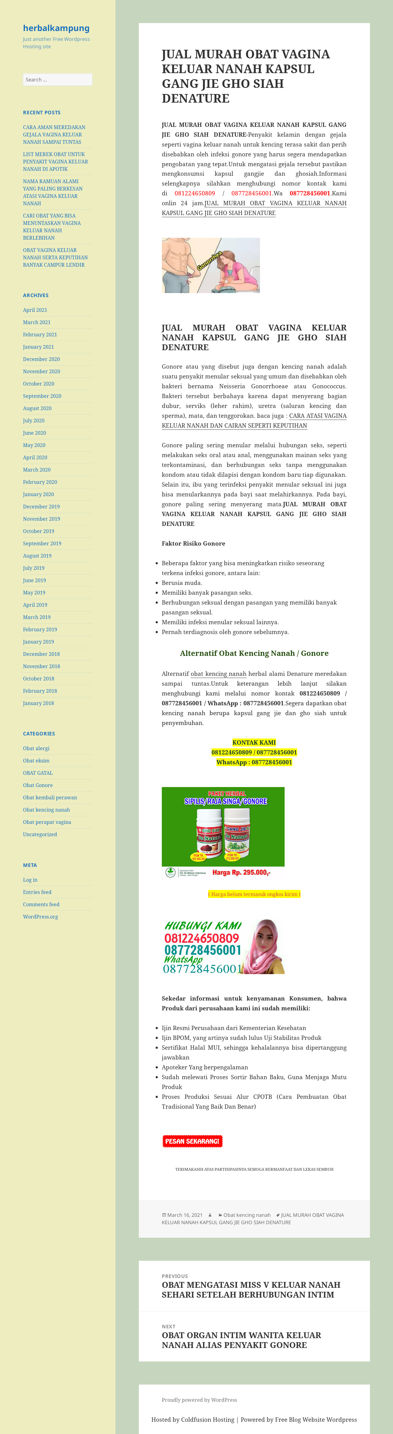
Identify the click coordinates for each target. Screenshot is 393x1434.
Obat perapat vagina (47, 822)
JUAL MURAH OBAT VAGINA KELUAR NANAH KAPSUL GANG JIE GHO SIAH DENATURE (253, 1219)
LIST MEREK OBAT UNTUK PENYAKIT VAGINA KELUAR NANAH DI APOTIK (55, 161)
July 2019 (34, 568)
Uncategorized (40, 834)
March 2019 (37, 617)
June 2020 (34, 432)
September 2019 (42, 543)
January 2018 (38, 703)
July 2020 (34, 420)
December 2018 (41, 654)
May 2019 (34, 592)
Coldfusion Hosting (207, 1420)
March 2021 (37, 322)
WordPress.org (40, 916)
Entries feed (37, 892)
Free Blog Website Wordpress (316, 1420)
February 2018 (40, 691)
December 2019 (41, 506)
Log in (30, 879)
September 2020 (42, 396)
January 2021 (38, 346)
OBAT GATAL (38, 773)
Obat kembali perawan (50, 797)
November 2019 (41, 518)
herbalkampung (56, 27)
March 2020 (37, 469)
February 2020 (40, 482)
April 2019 (35, 604)
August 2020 (37, 408)
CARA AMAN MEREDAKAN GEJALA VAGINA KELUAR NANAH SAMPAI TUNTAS (54, 134)
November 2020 (41, 371)
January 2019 (38, 641)
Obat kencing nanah (46, 809)
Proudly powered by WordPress (199, 1400)
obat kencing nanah (219, 674)
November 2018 (41, 666)
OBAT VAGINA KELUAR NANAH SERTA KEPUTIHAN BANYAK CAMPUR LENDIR (55, 257)
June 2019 (34, 580)
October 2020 (38, 383)
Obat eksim (36, 760)
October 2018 (38, 678)
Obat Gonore (38, 785)
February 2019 (40, 629)
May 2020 (34, 445)
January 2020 (38, 494)
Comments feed (41, 904)
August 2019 (37, 555)
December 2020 (41, 359)
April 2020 (35, 457)
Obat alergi (36, 748)
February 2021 (40, 334)
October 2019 (38, 531)
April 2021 (35, 310)
